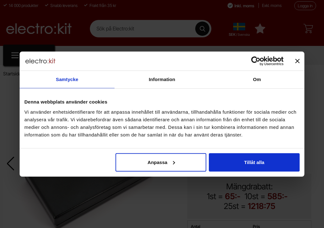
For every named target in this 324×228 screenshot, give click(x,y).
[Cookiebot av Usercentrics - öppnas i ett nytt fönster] (256, 61)
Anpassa (161, 162)
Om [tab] (257, 79)
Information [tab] (162, 79)
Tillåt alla (254, 162)
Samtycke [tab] (67, 79)
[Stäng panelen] (297, 61)
